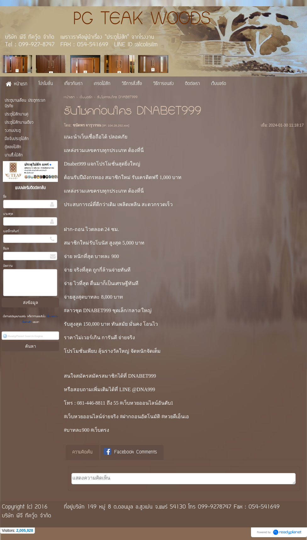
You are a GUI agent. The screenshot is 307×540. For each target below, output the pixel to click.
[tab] (82, 452)
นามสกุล (8, 214)
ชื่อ (4, 196)
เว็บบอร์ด (86, 97)
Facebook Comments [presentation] (130, 452)
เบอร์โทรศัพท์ (11, 231)
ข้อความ (8, 266)
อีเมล (6, 248)
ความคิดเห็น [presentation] (82, 452)
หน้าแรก (69, 97)
